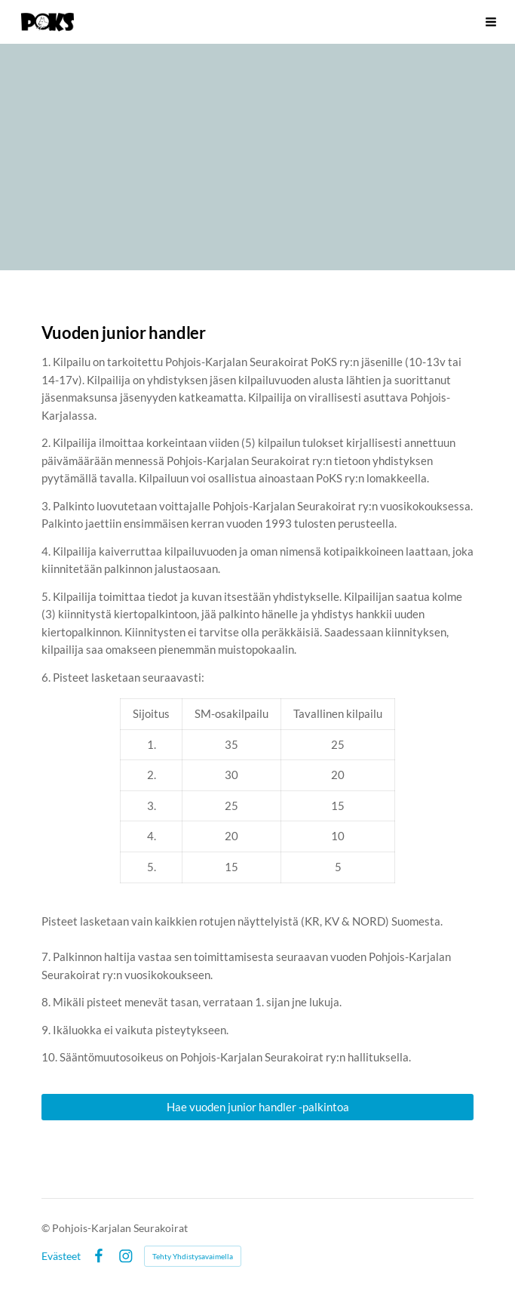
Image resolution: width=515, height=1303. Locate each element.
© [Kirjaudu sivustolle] (46, 1227)
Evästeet (61, 1256)
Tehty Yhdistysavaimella (192, 1256)
